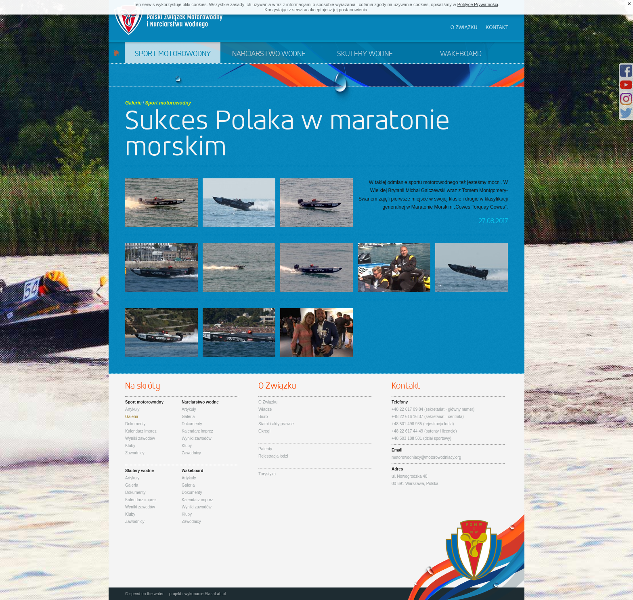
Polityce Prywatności (477, 4)
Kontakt (497, 27)
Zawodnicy (135, 453)
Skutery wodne (365, 54)
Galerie (133, 103)
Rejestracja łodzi (273, 456)
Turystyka (267, 474)
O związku (464, 27)
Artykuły (132, 409)
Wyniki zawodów (140, 438)
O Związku (267, 402)
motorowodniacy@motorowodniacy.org (426, 457)
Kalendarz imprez (141, 431)
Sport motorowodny (173, 54)
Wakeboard (461, 54)
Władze (265, 409)
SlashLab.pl (215, 594)
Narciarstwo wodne (269, 54)
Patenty (265, 449)
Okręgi (264, 431)
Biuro (263, 416)
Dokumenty (135, 424)
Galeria (131, 416)
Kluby (130, 445)
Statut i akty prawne (276, 424)
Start (116, 52)
